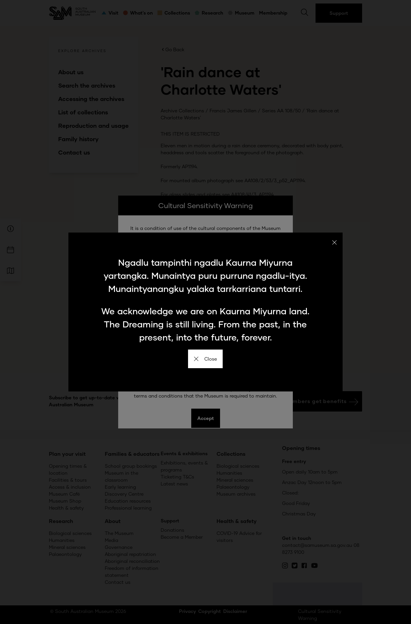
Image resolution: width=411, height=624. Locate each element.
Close (205, 358)
